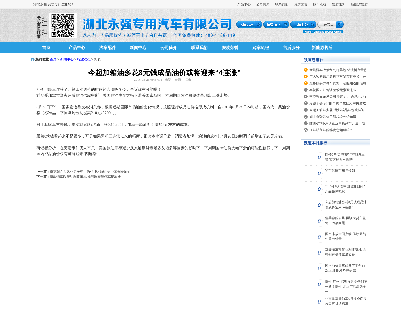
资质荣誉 (300, 4)
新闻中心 (138, 47)
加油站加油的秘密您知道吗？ (331, 130)
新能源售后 (359, 4)
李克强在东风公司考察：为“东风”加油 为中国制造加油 (90, 172)
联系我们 (281, 4)
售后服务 (338, 4)
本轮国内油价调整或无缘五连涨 (332, 90)
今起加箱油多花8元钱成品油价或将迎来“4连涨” (346, 204)
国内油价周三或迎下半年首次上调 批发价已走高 (345, 268)
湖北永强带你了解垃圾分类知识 (332, 117)
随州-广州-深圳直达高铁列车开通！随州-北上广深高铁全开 (346, 286)
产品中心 (244, 4)
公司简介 (263, 4)
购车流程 (319, 4)
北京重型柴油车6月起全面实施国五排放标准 (346, 301)
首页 (46, 47)
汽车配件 (107, 47)
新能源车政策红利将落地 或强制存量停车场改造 (85, 177)
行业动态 (84, 59)
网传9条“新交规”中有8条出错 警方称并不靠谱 (345, 157)
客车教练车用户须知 (340, 170)
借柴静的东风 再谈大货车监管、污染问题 (345, 220)
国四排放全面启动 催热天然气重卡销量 (345, 236)
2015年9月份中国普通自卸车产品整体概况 (346, 188)
